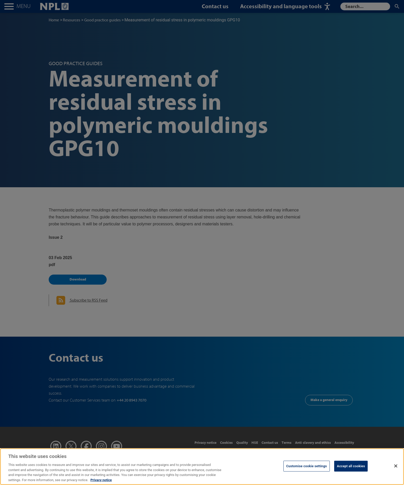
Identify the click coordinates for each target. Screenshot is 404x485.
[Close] (395, 471)
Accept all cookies (351, 471)
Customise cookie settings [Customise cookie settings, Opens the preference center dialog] (306, 471)
